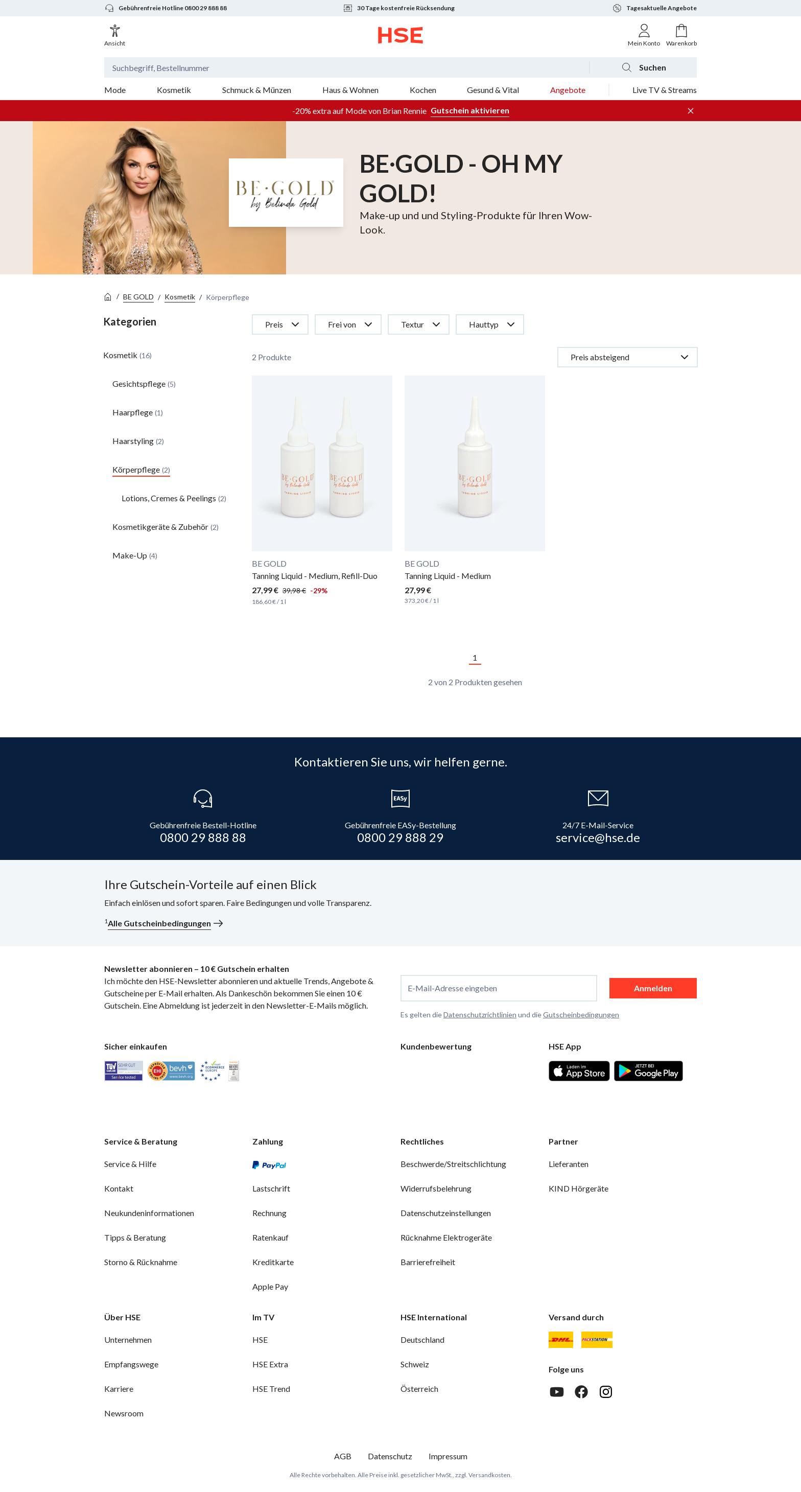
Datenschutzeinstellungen (445, 1213)
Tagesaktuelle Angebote (654, 8)
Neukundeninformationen (149, 1213)
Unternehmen (128, 1339)
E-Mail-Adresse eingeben (452, 988)
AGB (342, 1456)
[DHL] (561, 1340)
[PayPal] (269, 1164)
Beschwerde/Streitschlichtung (453, 1164)
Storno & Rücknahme (140, 1262)
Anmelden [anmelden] (653, 988)
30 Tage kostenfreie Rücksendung (399, 8)
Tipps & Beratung (135, 1237)
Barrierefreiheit (427, 1262)
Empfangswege (131, 1364)
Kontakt (118, 1188)
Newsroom (124, 1413)
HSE (260, 1339)
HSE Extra (270, 1364)
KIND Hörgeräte (578, 1188)
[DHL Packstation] (596, 1340)
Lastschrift (271, 1188)
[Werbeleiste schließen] (691, 111)
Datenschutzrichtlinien (479, 1014)
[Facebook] (581, 1392)
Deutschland (422, 1339)
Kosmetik (179, 296)
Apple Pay (270, 1286)
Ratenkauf (270, 1237)
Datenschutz (390, 1456)
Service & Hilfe (130, 1164)
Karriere (118, 1388)
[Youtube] (557, 1392)
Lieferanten (568, 1164)
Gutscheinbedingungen (581, 1014)
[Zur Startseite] (401, 35)
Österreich (419, 1388)
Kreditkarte (273, 1262)
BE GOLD (138, 296)
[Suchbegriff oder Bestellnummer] (346, 67)
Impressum (448, 1456)
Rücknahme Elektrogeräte (446, 1237)
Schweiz (414, 1364)
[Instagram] (606, 1392)
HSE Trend (271, 1388)
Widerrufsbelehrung (436, 1188)
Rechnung (269, 1213)
